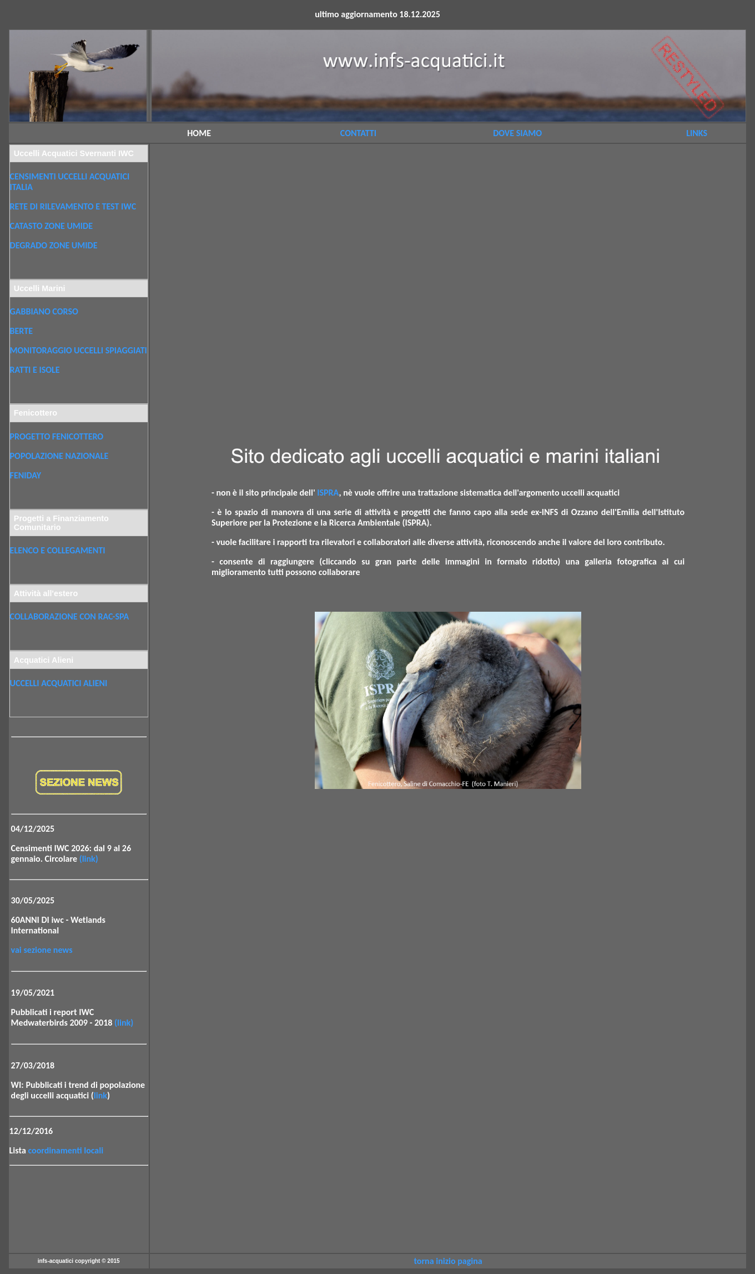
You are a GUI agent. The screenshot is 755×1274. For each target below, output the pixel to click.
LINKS (696, 133)
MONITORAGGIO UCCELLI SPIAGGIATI (78, 350)
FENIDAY (25, 475)
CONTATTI (358, 133)
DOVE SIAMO (517, 133)
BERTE (21, 331)
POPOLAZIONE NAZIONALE (59, 456)
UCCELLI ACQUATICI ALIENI (59, 683)
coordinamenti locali (65, 1150)
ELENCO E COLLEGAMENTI (57, 550)
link (100, 1095)
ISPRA (328, 492)
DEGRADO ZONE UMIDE (54, 245)
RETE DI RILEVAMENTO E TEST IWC (73, 206)
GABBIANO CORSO (44, 311)
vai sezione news (42, 950)
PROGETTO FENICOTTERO (57, 436)
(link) (88, 858)
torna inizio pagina (448, 1261)
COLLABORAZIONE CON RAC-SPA (69, 616)
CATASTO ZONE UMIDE (51, 226)
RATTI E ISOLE (35, 369)
